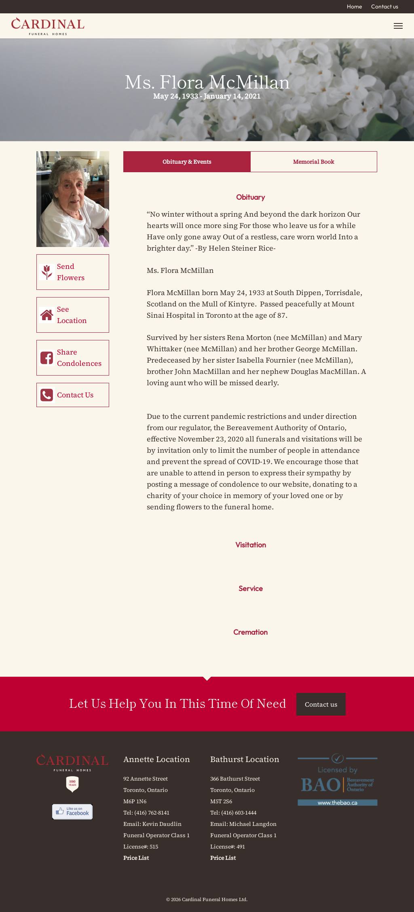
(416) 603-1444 (238, 813)
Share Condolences (79, 357)
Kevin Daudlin (162, 824)
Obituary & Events (187, 162)
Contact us (384, 6)
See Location (72, 314)
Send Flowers (70, 272)
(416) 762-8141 (151, 813)
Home (354, 6)
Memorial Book (313, 162)
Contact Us (75, 395)
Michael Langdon (253, 824)
